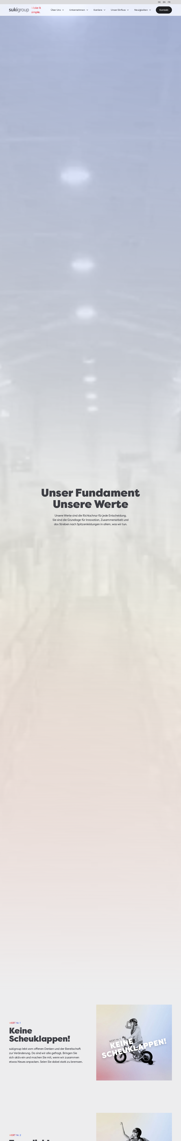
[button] (57, 10)
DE (159, 2)
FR (169, 2)
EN (164, 2)
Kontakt (163, 9)
